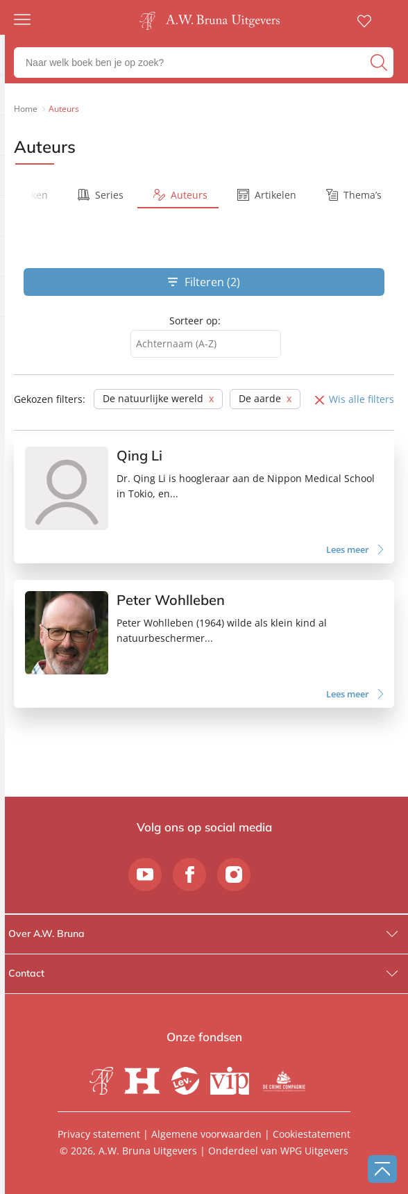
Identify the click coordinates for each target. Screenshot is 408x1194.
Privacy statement (99, 1134)
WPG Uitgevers (314, 1150)
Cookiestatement (311, 1134)
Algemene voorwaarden (206, 1134)
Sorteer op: (195, 320)
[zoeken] (380, 62)
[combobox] (205, 344)
